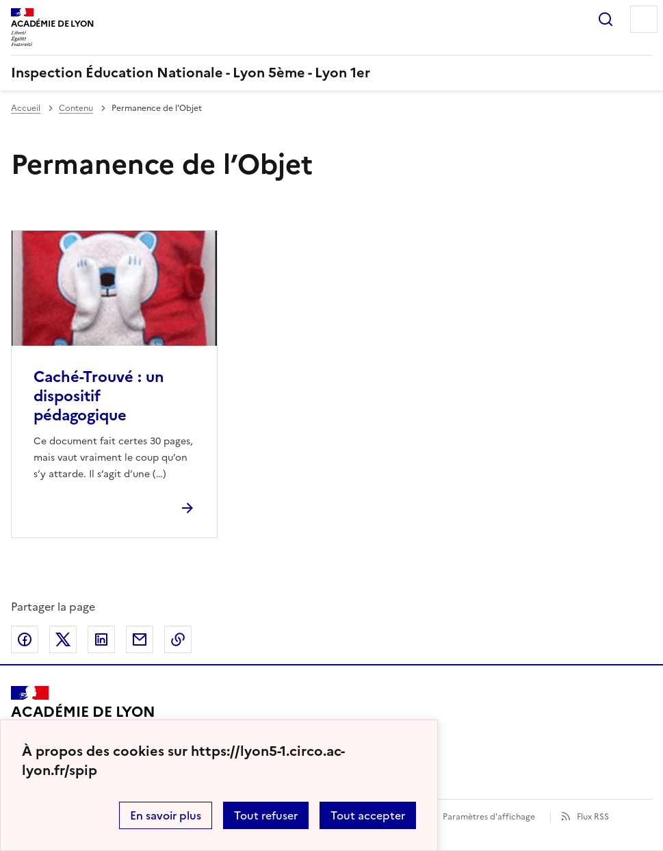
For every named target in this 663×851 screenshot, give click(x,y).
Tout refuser (266, 815)
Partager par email (139, 639)
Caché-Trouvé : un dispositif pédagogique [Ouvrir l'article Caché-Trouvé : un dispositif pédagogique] (99, 396)
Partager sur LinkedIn (101, 639)
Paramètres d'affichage (489, 817)
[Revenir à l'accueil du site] (83, 717)
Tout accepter (367, 815)
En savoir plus (165, 815)
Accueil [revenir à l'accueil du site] (25, 108)
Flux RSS (593, 817)
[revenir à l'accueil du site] (331, 72)
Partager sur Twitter (63, 639)
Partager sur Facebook (24, 639)
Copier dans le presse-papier (178, 639)
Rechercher (605, 19)
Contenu (76, 108)
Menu (644, 19)
